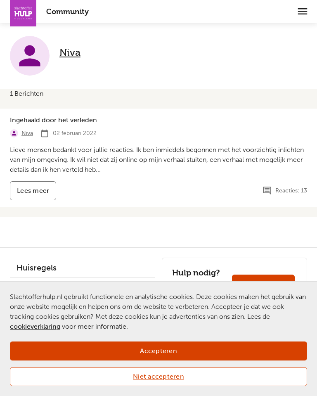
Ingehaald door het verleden (53, 120)
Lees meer (36, 193)
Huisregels (37, 268)
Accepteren (158, 351)
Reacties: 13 (291, 190)
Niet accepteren (158, 376)
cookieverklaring (35, 326)
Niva (69, 52)
